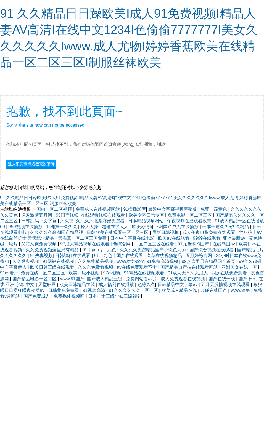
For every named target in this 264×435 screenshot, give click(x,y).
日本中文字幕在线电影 (132, 238)
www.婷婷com (130, 261)
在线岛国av (224, 244)
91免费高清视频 (163, 261)
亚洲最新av (234, 238)
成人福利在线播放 (117, 284)
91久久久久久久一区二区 (134, 290)
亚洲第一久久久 (62, 226)
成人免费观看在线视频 (183, 278)
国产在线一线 (222, 278)
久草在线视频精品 (165, 255)
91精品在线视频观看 (144, 273)
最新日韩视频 (166, 232)
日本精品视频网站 (146, 220)
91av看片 (9, 273)
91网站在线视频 (59, 261)
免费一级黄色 (214, 209)
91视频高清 (94, 290)
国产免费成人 (37, 296)
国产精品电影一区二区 (35, 278)
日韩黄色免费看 (64, 290)
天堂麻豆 (47, 284)
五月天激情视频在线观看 (226, 284)
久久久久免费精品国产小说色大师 (153, 249)
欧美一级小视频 (84, 273)
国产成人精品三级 (105, 278)
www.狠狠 (241, 290)
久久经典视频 (26, 261)
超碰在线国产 (214, 290)
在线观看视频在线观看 (103, 215)
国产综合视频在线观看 (212, 249)
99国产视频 (67, 215)
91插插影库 (134, 209)
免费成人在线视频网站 (98, 209)
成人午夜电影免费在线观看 (209, 232)
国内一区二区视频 (54, 209)
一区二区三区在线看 (154, 244)
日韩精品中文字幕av (178, 284)
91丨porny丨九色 (99, 249)
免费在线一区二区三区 (43, 273)
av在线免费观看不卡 (137, 267)
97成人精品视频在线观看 (85, 244)
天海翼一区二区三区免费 (83, 238)
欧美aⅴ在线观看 (174, 238)
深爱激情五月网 (37, 215)
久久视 (66, 220)
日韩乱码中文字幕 (39, 220)
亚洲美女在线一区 (239, 267)
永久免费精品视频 (96, 261)
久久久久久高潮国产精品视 (57, 232)
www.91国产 (72, 278)
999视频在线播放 (26, 226)
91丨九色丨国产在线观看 (119, 255)
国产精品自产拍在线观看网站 (189, 267)
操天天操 (90, 226)
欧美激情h (142, 226)
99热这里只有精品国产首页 (209, 261)
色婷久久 (146, 284)
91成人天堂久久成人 (188, 273)
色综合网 (122, 244)
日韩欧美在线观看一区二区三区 (118, 232)
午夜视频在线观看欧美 (189, 220)
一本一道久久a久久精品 (226, 226)
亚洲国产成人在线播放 (177, 226)
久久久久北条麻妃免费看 (101, 220)
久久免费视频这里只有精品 (53, 249)
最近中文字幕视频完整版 (173, 209)
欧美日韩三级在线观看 (52, 267)
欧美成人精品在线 (180, 290)
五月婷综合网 (199, 255)
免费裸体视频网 (70, 296)
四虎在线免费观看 (230, 273)
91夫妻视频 (41, 255)
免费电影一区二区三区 (190, 215)
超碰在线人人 (116, 226)
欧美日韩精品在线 (77, 284)
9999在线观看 (207, 238)
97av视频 (112, 273)
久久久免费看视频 (96, 267)
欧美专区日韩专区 (147, 215)
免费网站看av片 (142, 278)
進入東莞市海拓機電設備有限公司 (31, 164)
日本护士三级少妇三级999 (114, 296)
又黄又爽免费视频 (39, 244)
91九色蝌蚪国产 (194, 244)
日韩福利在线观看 (73, 255)
